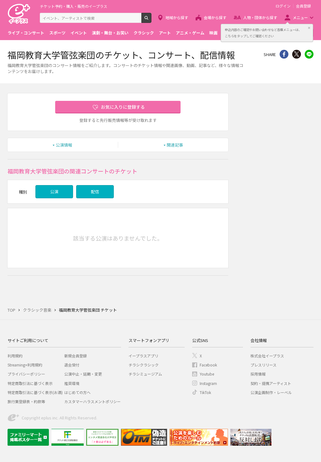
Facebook (208, 364)
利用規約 (15, 355)
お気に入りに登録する (123, 107)
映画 (213, 33)
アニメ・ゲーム (190, 33)
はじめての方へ (77, 392)
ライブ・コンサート (26, 33)
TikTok (205, 392)
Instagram (208, 383)
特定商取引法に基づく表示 (30, 383)
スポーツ (57, 33)
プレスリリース (263, 364)
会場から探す (215, 17)
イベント (79, 33)
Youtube (207, 373)
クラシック (144, 33)
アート (165, 33)
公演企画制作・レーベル (271, 392)
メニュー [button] (300, 17)
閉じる (309, 27)
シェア (284, 54)
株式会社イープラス (267, 355)
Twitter (296, 54)
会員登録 (303, 6)
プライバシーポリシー (26, 373)
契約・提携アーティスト (270, 383)
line (309, 54)
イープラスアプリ (143, 355)
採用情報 (258, 373)
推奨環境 (71, 383)
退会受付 (71, 364)
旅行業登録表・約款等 (26, 401)
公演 (54, 192)
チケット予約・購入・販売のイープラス (73, 6)
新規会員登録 (75, 355)
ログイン (283, 6)
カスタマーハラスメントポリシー (92, 401)
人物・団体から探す (260, 17)
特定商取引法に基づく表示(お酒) (35, 392)
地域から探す (177, 17)
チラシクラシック (144, 364)
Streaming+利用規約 (25, 364)
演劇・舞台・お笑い (110, 33)
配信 (95, 192)
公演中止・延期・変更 (83, 373)
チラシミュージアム (145, 373)
